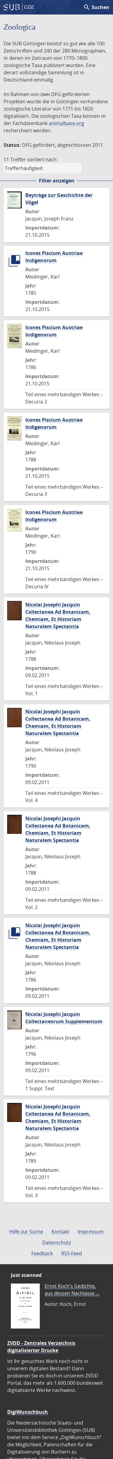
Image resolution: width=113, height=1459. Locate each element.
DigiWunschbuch (27, 1412)
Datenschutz (56, 1242)
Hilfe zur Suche (26, 1231)
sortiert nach (42, 159)
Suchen (96, 7)
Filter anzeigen (56, 180)
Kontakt (60, 1231)
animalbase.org (66, 123)
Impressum (91, 1231)
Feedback (42, 1253)
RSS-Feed (71, 1253)
